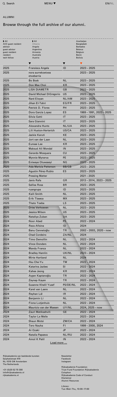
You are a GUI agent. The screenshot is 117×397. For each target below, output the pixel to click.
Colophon (66, 372)
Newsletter (66, 356)
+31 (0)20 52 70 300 (13, 369)
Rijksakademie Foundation (74, 367)
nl (112, 3)
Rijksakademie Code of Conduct (76, 375)
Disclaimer (66, 378)
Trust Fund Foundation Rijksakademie (80, 369)
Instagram (66, 361)
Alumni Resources (70, 380)
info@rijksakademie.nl (13, 372)
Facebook (66, 358)
